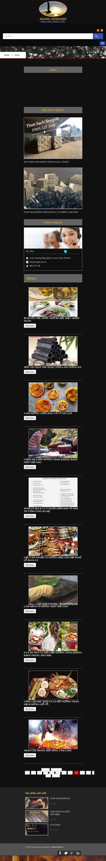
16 (33, 773)
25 (88, 773)
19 (52, 773)
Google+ (72, 853)
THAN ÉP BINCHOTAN (60, 798)
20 (58, 773)
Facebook (60, 853)
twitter (66, 853)
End (55, 775)
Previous (56, 770)
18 (46, 773)
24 (82, 773)
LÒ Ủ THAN (55, 825)
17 (40, 773)
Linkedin (78, 853)
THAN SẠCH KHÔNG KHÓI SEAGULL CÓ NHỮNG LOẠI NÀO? (51, 212)
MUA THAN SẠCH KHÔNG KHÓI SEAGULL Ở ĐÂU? (46, 162)
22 (70, 773)
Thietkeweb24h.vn (57, 847)
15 (27, 773)
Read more (30, 326)
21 (64, 773)
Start (45, 770)
